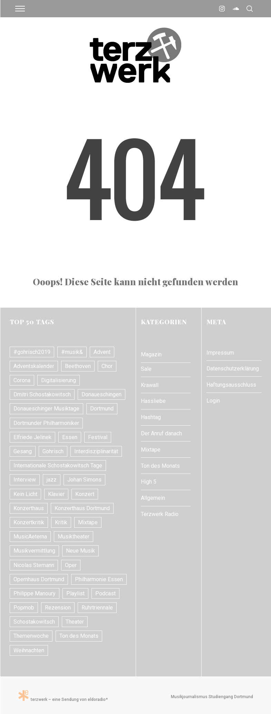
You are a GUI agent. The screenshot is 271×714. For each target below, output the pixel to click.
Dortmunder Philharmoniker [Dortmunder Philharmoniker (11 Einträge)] (46, 423)
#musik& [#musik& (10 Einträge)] (72, 352)
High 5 (148, 481)
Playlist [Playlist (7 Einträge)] (75, 593)
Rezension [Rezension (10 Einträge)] (58, 607)
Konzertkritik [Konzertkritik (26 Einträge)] (28, 522)
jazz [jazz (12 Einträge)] (52, 479)
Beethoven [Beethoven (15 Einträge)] (78, 366)
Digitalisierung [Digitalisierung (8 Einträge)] (58, 380)
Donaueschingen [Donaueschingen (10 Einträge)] (101, 394)
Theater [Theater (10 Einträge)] (75, 621)
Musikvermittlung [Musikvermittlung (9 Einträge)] (34, 550)
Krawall (149, 385)
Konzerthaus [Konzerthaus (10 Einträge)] (28, 508)
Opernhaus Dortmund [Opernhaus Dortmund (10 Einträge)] (38, 579)
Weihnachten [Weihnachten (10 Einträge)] (28, 650)
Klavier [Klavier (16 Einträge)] (56, 494)
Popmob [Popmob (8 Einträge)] (23, 607)
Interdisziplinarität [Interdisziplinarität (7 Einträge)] (96, 451)
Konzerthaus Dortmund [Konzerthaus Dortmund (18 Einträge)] (82, 508)
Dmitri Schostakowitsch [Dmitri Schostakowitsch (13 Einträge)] (42, 394)
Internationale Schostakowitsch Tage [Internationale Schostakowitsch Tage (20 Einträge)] (57, 465)
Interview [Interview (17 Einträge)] (24, 479)
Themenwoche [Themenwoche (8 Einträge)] (31, 636)
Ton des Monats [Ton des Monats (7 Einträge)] (78, 636)
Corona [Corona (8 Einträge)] (21, 380)
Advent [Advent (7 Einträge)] (102, 352)
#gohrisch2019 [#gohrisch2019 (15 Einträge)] (31, 352)
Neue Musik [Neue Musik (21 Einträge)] (80, 550)
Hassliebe (153, 401)
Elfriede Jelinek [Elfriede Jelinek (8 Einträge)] (32, 437)
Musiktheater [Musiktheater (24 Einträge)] (73, 536)
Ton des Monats (160, 466)
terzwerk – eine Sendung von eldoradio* (63, 699)
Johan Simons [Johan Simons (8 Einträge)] (84, 479)
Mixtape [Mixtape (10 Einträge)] (88, 522)
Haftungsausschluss (231, 384)
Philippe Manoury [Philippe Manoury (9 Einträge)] (34, 593)
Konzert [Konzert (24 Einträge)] (84, 494)
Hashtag (151, 417)
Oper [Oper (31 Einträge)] (71, 565)
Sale (146, 369)
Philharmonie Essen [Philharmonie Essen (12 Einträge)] (99, 579)
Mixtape (151, 449)
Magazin (151, 354)
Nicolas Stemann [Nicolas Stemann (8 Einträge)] (33, 565)
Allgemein (153, 498)
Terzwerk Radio (159, 514)
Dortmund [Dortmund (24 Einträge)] (102, 408)
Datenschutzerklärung (232, 368)
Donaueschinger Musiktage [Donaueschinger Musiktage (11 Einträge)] (46, 408)
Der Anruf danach (161, 433)
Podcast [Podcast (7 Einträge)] (105, 593)
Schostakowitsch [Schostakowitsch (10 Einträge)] (34, 621)
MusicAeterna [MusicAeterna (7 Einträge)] (30, 536)
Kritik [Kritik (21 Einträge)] (61, 522)
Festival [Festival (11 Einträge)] (97, 437)
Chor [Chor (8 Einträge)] (107, 366)
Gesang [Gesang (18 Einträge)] (22, 451)
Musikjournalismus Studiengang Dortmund (211, 696)
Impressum (220, 352)
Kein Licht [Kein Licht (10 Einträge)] (25, 494)
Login (213, 400)
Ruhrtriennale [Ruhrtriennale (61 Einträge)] (97, 607)
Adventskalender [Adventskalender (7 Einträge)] (33, 366)
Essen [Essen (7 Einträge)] (69, 437)
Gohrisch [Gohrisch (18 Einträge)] (53, 451)
